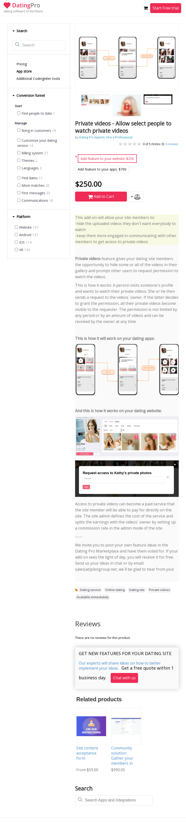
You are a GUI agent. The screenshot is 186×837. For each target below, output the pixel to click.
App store (24, 71)
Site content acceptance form (87, 753)
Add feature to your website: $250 (107, 158)
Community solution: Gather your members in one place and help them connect (123, 763)
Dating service (90, 590)
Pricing (21, 64)
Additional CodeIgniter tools (38, 78)
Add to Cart (101, 196)
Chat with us (124, 677)
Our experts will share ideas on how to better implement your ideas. (120, 665)
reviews (171, 144)
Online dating (115, 590)
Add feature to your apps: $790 (102, 169)
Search (19, 31)
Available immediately (93, 597)
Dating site (137, 590)
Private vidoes (159, 590)
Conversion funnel (28, 95)
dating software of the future (23, 11)
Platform (21, 216)
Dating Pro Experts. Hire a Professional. (106, 137)
